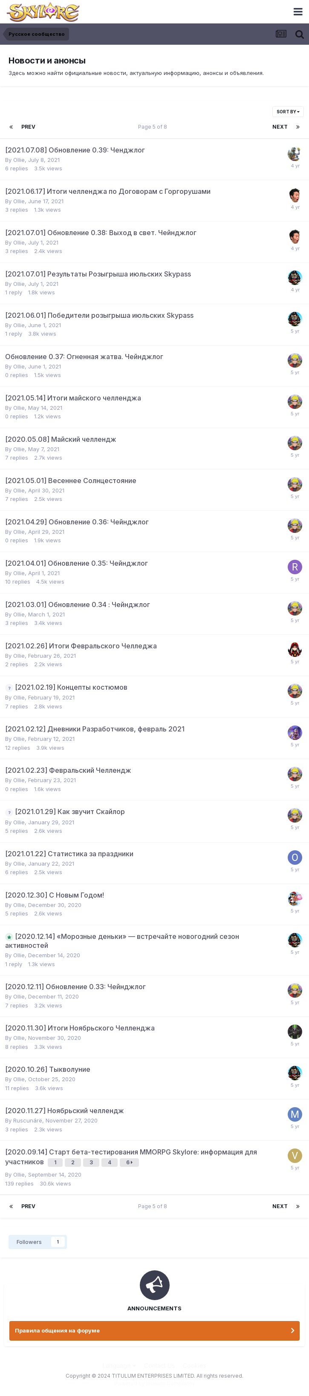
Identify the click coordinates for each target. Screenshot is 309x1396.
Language (119, 1365)
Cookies (194, 1365)
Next (280, 127)
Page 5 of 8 (154, 127)
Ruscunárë (27, 1120)
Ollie (19, 159)
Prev (28, 127)
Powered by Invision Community (154, 1383)
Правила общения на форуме (57, 1330)
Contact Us (159, 1365)
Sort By (288, 111)
